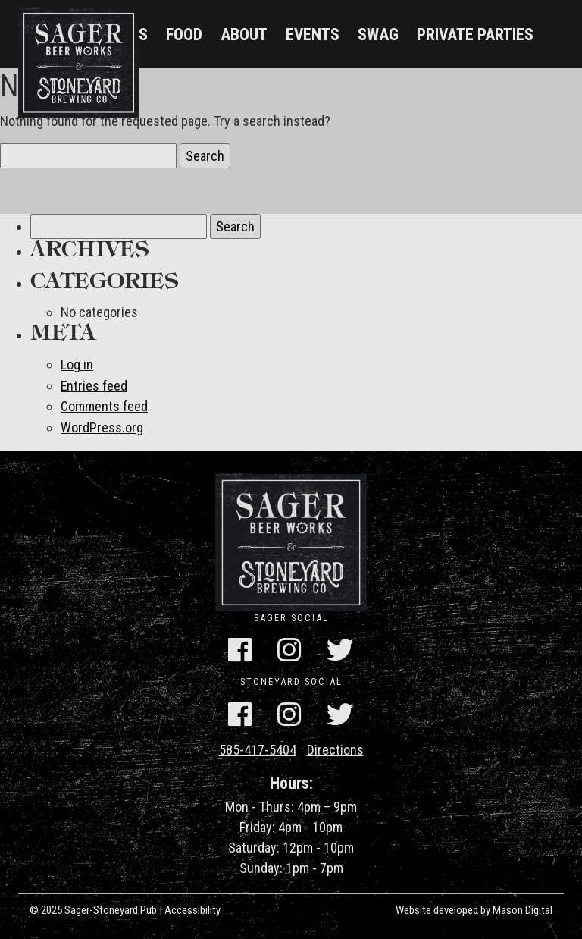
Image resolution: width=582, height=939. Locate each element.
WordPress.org (102, 426)
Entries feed (94, 385)
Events (313, 34)
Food (184, 34)
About (244, 34)
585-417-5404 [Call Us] (257, 747)
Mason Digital (522, 908)
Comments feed (104, 405)
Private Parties (475, 34)
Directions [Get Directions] (335, 747)
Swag (378, 34)
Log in (77, 364)
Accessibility (192, 908)
